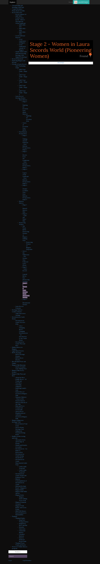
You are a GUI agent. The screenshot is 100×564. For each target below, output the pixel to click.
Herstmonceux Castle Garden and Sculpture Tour (21, 475)
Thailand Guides (20, 518)
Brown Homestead (17, 59)
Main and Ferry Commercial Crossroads (20, 407)
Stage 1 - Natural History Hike (25, 208)
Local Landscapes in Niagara (22, 41)
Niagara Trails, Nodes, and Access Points (21, 507)
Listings (18, 315)
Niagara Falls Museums (19, 365)
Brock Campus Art (21, 14)
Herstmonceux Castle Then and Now (20, 343)
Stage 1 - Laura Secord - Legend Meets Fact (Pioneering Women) (26, 274)
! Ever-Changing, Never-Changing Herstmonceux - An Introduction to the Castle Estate (23, 333)
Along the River (20, 377)
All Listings (60, 62)
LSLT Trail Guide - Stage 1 (23, 71)
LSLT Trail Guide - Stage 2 (23, 76)
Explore (12, 2)
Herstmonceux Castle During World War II (20, 456)
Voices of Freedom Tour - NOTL (25, 126)
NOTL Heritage (16, 352)
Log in (10, 560)
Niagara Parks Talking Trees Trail (23, 498)
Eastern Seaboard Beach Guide (22, 539)
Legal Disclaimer (27, 560)
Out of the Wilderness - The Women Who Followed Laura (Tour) (26, 258)
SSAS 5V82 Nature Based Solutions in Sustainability (21, 512)
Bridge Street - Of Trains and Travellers (21, 381)
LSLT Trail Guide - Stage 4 (23, 87)
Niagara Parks (20, 495)
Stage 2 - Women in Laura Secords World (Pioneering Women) (26, 290)
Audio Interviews (21, 313)
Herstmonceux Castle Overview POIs (20, 322)
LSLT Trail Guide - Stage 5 (23, 92)
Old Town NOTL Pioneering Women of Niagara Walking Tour (26, 233)
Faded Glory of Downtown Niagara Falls (21, 393)
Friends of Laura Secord (19, 64)
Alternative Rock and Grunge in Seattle (20, 441)
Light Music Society (18, 351)
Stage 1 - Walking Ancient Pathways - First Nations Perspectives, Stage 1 (27, 142)
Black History (23, 100)
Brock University (17, 12)
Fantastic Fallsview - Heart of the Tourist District (21, 399)
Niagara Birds (20, 490)
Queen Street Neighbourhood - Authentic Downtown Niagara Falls (21, 415)
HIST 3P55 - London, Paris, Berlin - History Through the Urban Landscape (21, 19)
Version (18, 552)
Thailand (14, 516)
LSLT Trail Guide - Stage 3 (23, 82)
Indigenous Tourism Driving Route (20, 432)
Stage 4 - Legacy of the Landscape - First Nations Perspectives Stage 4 (26, 176)
